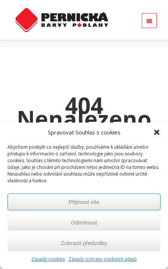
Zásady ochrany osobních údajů (102, 259)
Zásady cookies (48, 259)
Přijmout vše (84, 202)
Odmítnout (84, 222)
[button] (157, 132)
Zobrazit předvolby (84, 243)
